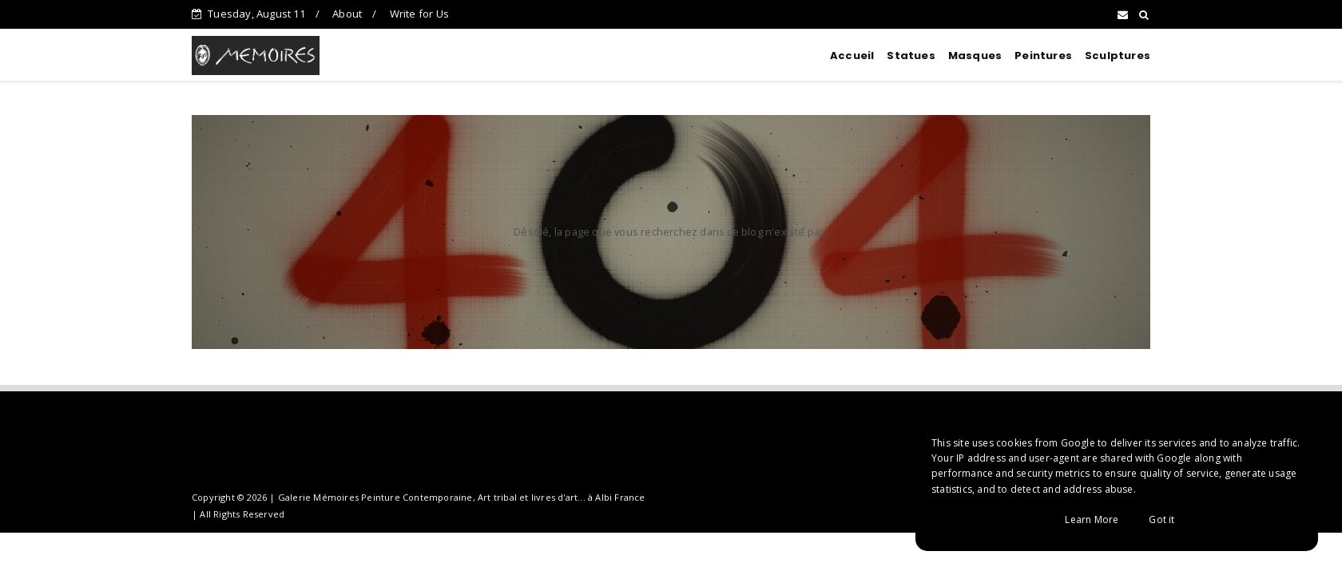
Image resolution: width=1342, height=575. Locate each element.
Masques (975, 55)
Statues (911, 55)
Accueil (852, 55)
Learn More (1091, 519)
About (347, 13)
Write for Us (419, 13)
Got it (1161, 519)
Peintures (1043, 55)
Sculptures (1117, 55)
